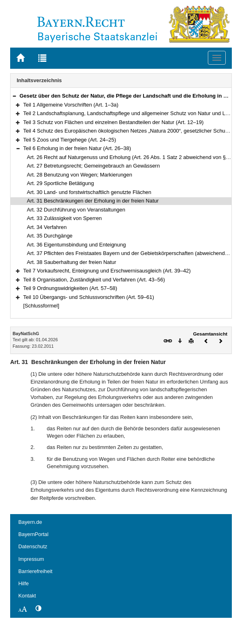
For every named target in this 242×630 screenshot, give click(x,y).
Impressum (31, 559)
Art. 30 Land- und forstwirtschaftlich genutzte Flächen (89, 192)
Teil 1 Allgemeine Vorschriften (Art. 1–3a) (70, 105)
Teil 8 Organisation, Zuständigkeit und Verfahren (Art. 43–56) (94, 280)
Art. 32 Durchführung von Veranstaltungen (76, 210)
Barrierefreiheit (35, 571)
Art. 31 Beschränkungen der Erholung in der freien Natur (93, 201)
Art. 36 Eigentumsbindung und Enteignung (76, 245)
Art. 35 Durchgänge (49, 236)
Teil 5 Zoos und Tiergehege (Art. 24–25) (69, 140)
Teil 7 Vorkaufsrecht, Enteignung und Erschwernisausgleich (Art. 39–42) (107, 271)
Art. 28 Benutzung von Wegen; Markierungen (79, 175)
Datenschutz (32, 546)
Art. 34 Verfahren (47, 227)
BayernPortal (33, 534)
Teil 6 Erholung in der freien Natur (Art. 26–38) (77, 148)
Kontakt (27, 596)
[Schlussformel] (41, 306)
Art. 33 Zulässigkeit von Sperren (64, 218)
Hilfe (23, 583)
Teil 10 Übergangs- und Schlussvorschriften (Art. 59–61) (88, 297)
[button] (14, 96)
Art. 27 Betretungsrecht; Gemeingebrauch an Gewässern (93, 166)
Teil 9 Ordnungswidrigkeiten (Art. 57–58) (70, 288)
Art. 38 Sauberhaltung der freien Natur (71, 262)
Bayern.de (30, 522)
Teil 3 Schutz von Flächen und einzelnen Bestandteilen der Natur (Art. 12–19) (113, 122)
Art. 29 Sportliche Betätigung (60, 183)
